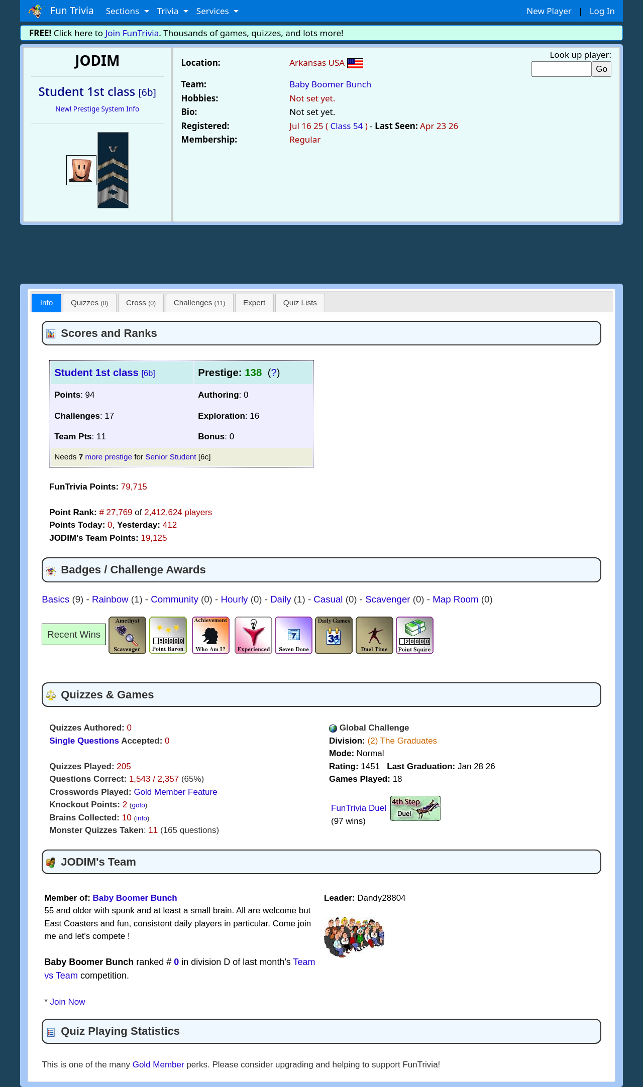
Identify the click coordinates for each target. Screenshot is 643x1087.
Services (213, 11)
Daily (282, 599)
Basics (57, 599)
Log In (602, 11)
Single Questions (84, 741)
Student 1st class (104, 372)
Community (176, 599)
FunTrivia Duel (358, 808)
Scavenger (389, 599)
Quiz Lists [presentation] (300, 302)
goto (138, 805)
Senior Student (170, 456)
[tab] (46, 303)
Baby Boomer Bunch (330, 84)
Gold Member (158, 1064)
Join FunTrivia (132, 33)
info (141, 818)
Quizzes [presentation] (89, 302)
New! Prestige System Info (97, 108)
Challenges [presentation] (200, 302)
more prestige (108, 456)
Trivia (169, 11)
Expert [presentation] (254, 302)
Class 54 (346, 126)
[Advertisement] (321, 252)
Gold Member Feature (175, 792)
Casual (329, 599)
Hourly (235, 599)
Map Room (457, 599)
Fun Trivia (61, 11)
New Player (548, 11)
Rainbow (111, 599)
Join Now (67, 1002)
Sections (124, 11)
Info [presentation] (46, 302)
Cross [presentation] (141, 302)
